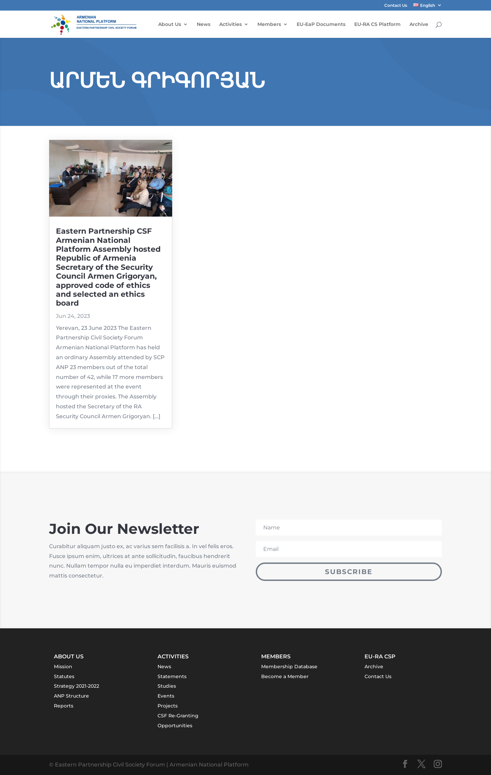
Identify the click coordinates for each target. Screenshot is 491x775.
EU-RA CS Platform (377, 24)
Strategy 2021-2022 (76, 686)
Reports (63, 705)
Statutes (64, 676)
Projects (168, 705)
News (203, 24)
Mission (63, 666)
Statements (172, 676)
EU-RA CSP (380, 656)
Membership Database (289, 666)
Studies (167, 686)
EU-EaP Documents (321, 24)
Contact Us (395, 5)
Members (269, 24)
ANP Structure (71, 696)
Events (166, 696)
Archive (419, 24)
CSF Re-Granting (178, 715)
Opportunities (175, 725)
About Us (169, 24)
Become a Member (285, 676)
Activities (230, 24)
